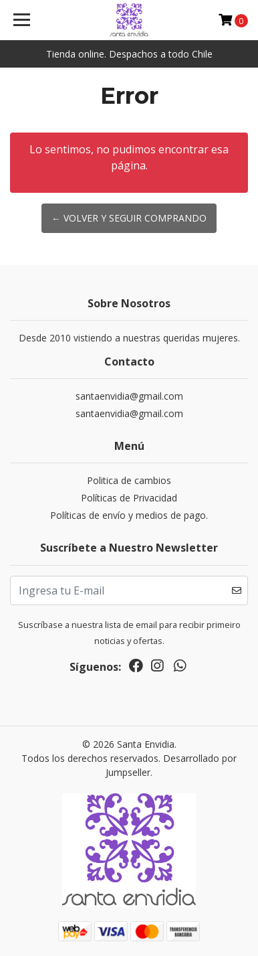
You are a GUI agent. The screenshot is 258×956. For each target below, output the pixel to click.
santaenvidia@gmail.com (129, 396)
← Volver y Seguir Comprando (129, 218)
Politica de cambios (129, 480)
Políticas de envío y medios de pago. (129, 515)
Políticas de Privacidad (129, 497)
